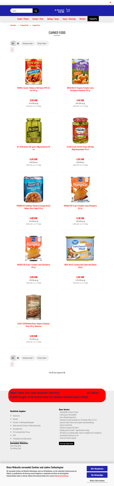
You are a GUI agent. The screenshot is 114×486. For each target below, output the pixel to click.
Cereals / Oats (37, 18)
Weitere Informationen (97, 480)
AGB (14, 435)
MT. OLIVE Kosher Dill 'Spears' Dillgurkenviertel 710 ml (33, 148)
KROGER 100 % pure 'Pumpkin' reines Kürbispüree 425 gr (33, 266)
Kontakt (15, 419)
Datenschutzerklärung (61, 475)
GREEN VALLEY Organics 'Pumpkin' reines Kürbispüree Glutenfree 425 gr (80, 89)
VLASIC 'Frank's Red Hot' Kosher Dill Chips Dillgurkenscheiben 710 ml (80, 148)
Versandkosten (17, 428)
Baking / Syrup (53, 18)
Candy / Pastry (23, 18)
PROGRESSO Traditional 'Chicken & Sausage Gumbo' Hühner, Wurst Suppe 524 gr (34, 207)
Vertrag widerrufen (66, 443)
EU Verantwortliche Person (21, 432)
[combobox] (28, 43)
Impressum (16, 415)
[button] (12, 43)
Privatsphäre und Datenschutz (22, 438)
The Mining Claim (15, 448)
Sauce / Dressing (69, 18)
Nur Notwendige (97, 475)
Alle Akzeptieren (97, 468)
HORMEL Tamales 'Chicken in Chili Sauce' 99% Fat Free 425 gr (33, 89)
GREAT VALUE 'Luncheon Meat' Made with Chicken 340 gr (80, 266)
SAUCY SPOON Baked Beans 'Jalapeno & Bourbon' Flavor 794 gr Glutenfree (33, 324)
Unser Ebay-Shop (15, 445)
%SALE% (93, 18)
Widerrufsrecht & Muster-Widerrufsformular (27, 425)
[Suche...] (36, 10)
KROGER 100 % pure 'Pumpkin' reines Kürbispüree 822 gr (80, 207)
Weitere (82, 18)
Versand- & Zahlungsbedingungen (23, 422)
